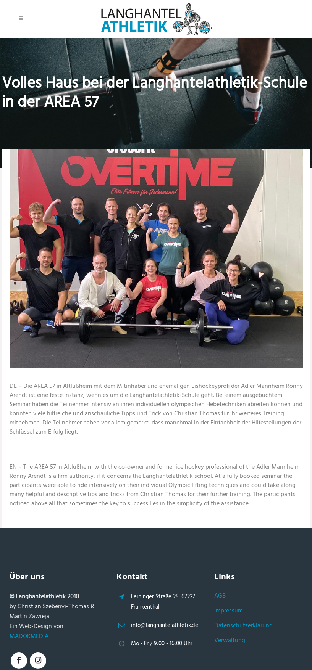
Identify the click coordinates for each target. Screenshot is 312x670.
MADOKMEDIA (29, 636)
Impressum (228, 611)
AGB (220, 596)
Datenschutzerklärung (243, 626)
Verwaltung (229, 640)
